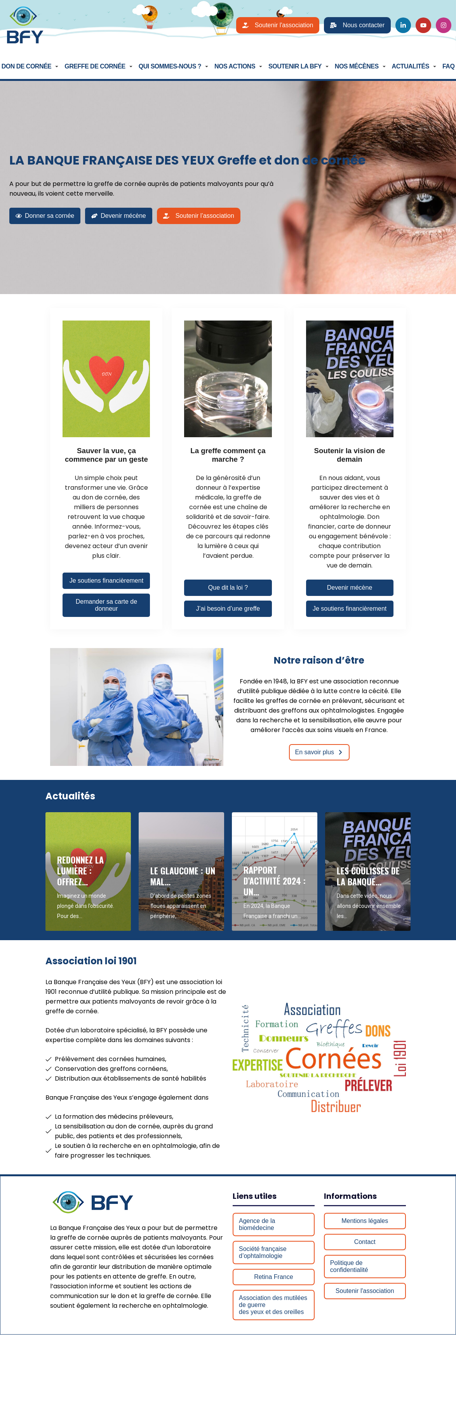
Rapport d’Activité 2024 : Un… (275, 881)
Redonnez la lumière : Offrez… (80, 870)
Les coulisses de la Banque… (368, 876)
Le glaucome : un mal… (182, 876)
